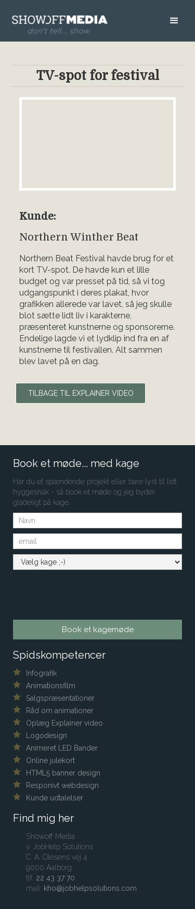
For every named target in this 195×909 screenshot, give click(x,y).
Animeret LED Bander (62, 748)
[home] (55, 17)
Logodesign (46, 735)
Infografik (41, 673)
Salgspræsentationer (60, 698)
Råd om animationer (60, 710)
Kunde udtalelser (54, 798)
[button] (174, 23)
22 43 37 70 (55, 878)
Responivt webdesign (62, 785)
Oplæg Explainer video (64, 723)
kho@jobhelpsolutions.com (90, 888)
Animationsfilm (50, 685)
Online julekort (50, 760)
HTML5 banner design (63, 773)
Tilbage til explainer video (81, 393)
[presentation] (76, 591)
